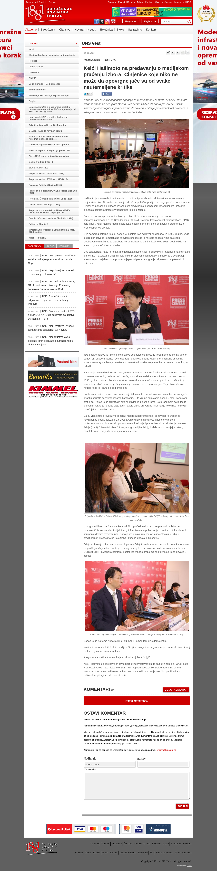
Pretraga (189, 22)
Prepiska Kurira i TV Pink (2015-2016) (48, 179)
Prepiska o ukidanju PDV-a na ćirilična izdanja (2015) (53, 192)
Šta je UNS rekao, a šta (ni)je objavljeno (49, 156)
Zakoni (121, 2)
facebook (96, 21)
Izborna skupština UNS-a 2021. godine (49, 145)
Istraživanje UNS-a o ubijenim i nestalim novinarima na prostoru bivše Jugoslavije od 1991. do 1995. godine (52, 109)
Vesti (31, 49)
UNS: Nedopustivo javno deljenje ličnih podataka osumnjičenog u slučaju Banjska (50, 340)
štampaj (183, 52)
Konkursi (151, 29)
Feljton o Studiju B (38, 224)
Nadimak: (90, 758)
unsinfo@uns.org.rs (166, 750)
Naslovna (94, 843)
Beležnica (106, 29)
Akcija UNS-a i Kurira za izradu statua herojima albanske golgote (48, 138)
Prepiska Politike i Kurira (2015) (45, 185)
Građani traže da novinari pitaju (45, 131)
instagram (107, 21)
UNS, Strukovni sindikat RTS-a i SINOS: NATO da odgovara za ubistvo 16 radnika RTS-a (51, 315)
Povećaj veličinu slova (168, 52)
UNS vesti (34, 43)
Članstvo (64, 29)
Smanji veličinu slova (178, 52)
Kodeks (131, 2)
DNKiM (32, 78)
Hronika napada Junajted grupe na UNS (49, 150)
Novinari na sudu (85, 29)
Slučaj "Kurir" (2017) (39, 168)
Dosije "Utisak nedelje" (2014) (44, 204)
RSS (188, 2)
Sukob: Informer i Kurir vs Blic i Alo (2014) (51, 218)
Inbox (189, 865)
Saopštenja (48, 29)
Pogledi (33, 61)
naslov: (142, 758)
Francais (53, 2)
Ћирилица (31, 2)
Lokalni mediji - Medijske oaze (44, 84)
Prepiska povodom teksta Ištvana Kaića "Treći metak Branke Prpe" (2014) (49, 211)
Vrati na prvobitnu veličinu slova (173, 52)
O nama (112, 2)
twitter (101, 21)
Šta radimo (135, 29)
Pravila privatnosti (164, 852)
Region (32, 101)
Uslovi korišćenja (163, 2)
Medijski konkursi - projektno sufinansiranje (52, 55)
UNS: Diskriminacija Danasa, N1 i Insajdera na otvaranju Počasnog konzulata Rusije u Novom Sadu (51, 285)
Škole (120, 29)
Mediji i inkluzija (37, 238)
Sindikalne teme (37, 90)
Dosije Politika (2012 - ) (41, 162)
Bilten (140, 2)
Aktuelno (31, 29)
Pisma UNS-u (36, 66)
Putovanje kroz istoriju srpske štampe (48, 95)
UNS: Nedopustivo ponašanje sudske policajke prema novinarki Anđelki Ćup (51, 259)
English (42, 2)
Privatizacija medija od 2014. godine (47, 125)
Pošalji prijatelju (187, 52)
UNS (48, 13)
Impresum (179, 2)
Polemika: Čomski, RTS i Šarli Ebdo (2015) (51, 199)
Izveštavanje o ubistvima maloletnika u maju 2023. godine (52, 231)
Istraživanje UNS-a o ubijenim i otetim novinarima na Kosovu (48, 118)
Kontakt (149, 2)
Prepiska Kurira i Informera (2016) (46, 173)
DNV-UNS (34, 72)
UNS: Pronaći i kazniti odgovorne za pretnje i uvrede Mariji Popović (48, 300)
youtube (113, 21)
